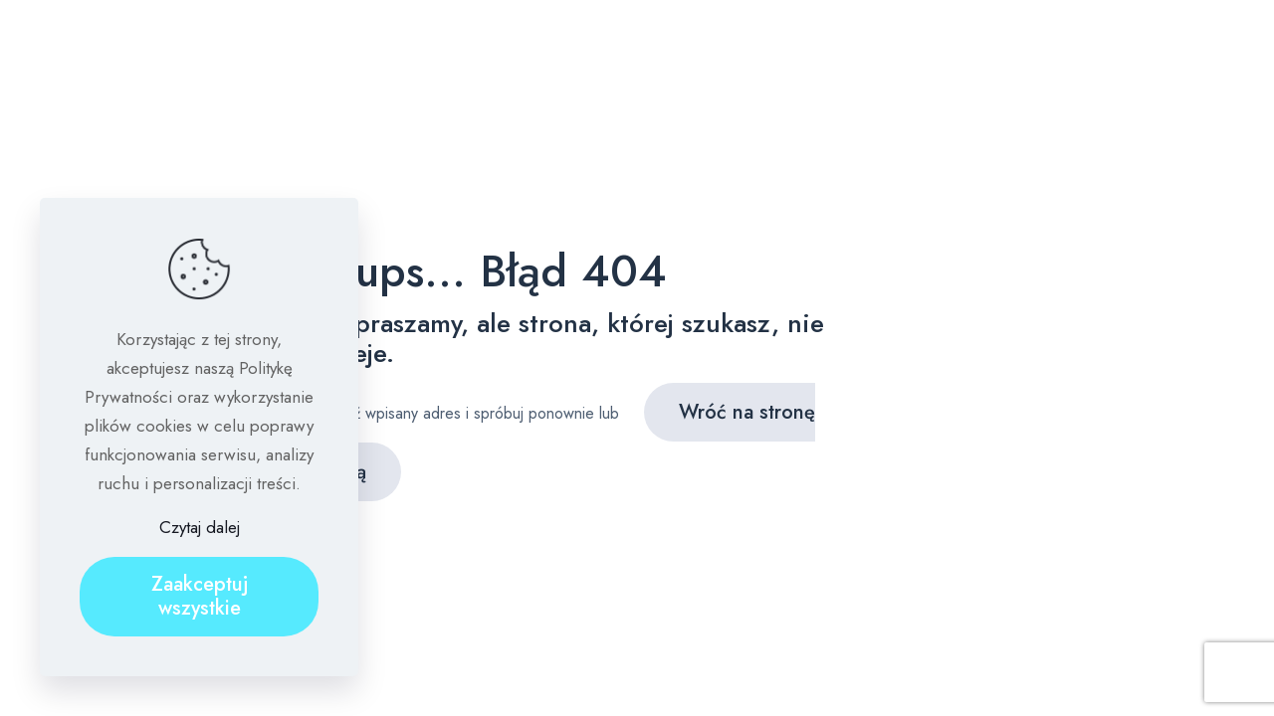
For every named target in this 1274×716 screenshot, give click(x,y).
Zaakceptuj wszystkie (199, 596)
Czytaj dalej (199, 527)
